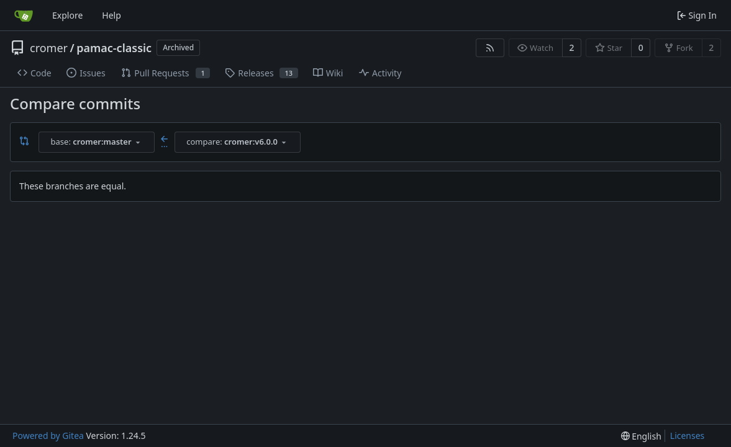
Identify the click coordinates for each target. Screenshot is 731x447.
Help (111, 15)
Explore (67, 15)
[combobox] (97, 142)
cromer (49, 48)
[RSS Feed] (490, 47)
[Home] (23, 15)
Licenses (687, 435)
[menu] (641, 436)
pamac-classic (114, 48)
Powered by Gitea (48, 435)
